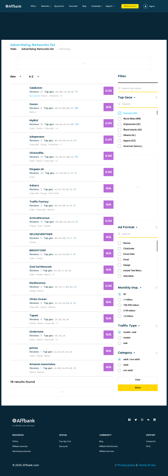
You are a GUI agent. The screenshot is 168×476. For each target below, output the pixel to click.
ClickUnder (128, 248)
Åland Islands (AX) (132, 129)
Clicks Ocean (38, 299)
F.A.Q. (148, 446)
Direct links (129, 254)
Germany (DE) (130, 113)
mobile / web (129, 332)
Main (13, 49)
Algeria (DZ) (129, 140)
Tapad (33, 315)
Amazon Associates (42, 364)
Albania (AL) (129, 135)
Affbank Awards (130, 6)
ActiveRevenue (39, 218)
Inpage (126, 265)
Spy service (59, 6)
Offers (33, 6)
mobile (126, 337)
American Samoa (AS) (134, 146)
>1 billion (127, 299)
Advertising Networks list (37, 49)
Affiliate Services (106, 451)
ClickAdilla (36, 152)
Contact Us (151, 441)
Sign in (152, 6)
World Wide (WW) (132, 118)
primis (33, 348)
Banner (127, 243)
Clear (137, 379)
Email (126, 259)
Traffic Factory (39, 201)
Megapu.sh (36, 169)
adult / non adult (131, 359)
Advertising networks (21, 451)
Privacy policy (126, 465)
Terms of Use (147, 465)
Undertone (36, 331)
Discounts (73, 6)
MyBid (33, 120)
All (124, 294)
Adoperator (36, 136)
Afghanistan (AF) (132, 124)
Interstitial (128, 276)
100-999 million (131, 305)
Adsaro (34, 185)
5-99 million (129, 310)
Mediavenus (37, 282)
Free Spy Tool (65, 441)
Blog (84, 6)
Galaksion (35, 87)
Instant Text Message (134, 270)
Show (138, 387)
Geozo (33, 104)
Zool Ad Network (40, 266)
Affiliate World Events (108, 446)
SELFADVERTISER (40, 234)
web (125, 343)
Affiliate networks (20, 446)
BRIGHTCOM (37, 250)
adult (125, 365)
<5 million (128, 316)
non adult (128, 370)
